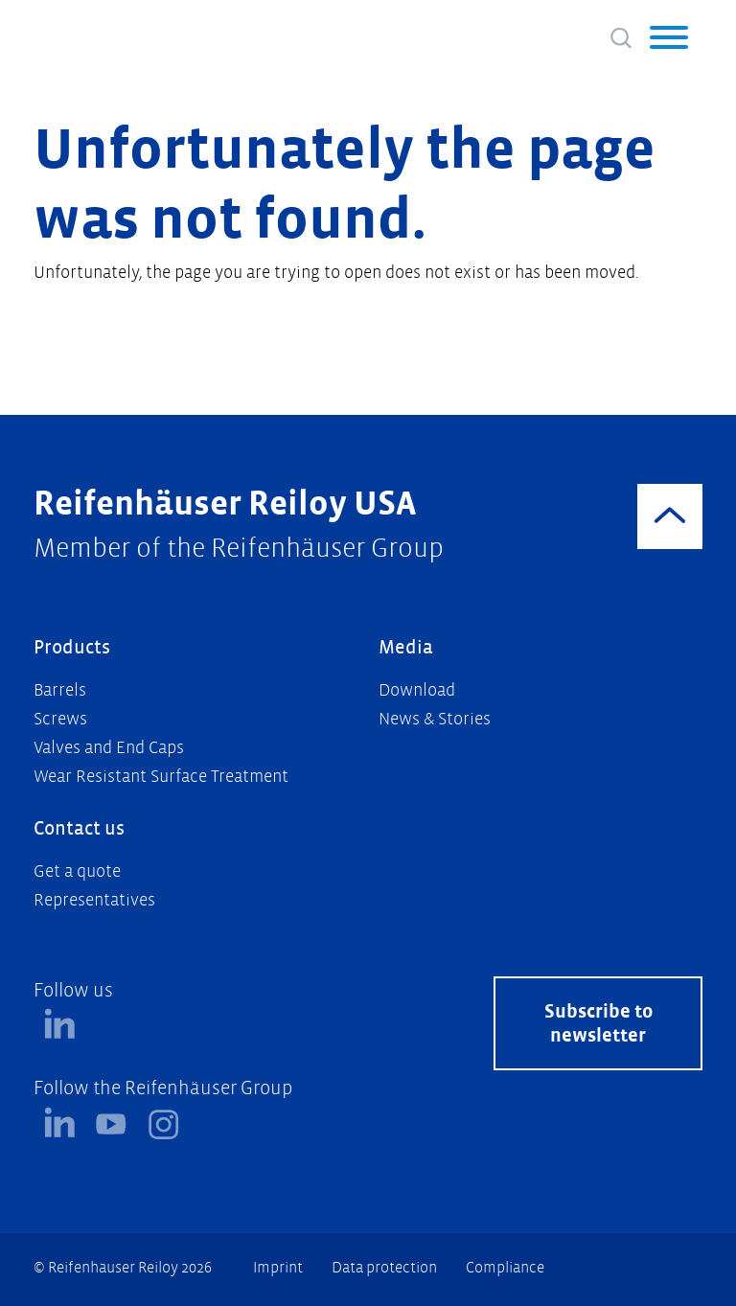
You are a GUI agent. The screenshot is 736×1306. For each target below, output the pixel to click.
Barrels (60, 690)
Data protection (384, 1267)
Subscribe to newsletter (598, 1023)
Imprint (278, 1267)
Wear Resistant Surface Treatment (161, 777)
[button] (668, 39)
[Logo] (111, 33)
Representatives (94, 900)
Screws (60, 719)
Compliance (505, 1267)
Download (417, 690)
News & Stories (435, 719)
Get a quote (77, 871)
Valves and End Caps (109, 748)
